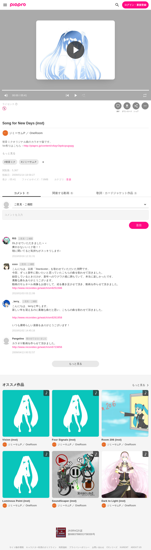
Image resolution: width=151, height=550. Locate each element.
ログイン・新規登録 (135, 5)
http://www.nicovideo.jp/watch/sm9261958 (37, 317)
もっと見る (75, 363)
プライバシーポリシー (79, 547)
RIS (14, 238)
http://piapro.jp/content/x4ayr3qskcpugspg (49, 145)
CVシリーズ (112, 547)
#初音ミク (9, 162)
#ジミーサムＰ (29, 162)
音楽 (68, 179)
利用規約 (63, 547)
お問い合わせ (98, 547)
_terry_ (16, 301)
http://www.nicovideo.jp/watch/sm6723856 (37, 347)
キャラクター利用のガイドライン (41, 547)
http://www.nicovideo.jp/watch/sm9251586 (37, 288)
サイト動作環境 (16, 547)
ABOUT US (136, 547)
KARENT (124, 547)
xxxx (15, 264)
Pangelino (18, 338)
